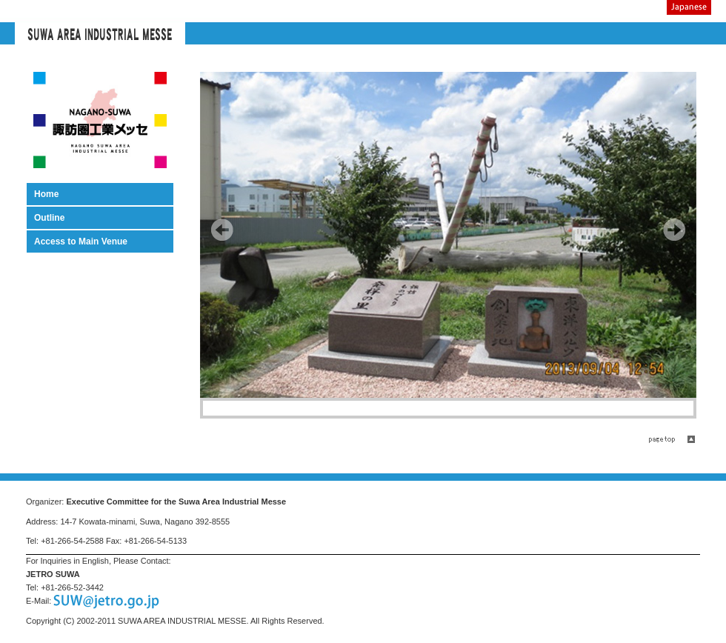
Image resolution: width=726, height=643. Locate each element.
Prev (222, 230)
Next (674, 230)
